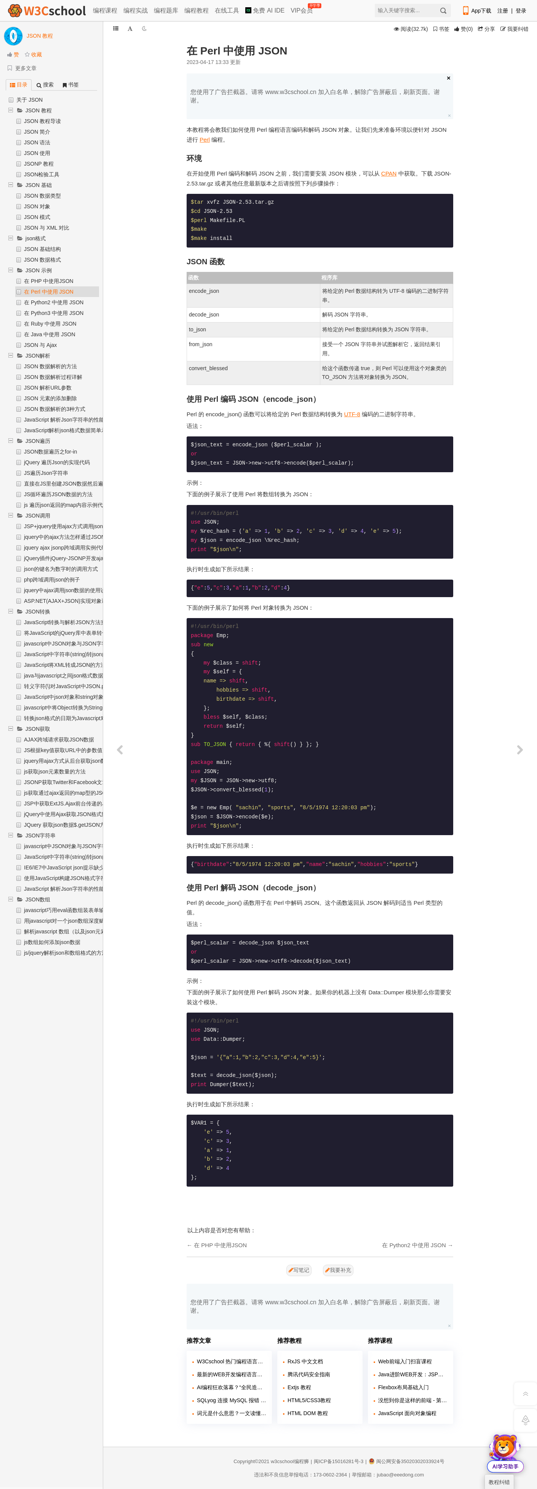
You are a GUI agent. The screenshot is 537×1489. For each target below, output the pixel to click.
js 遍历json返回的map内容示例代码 (66, 505)
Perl (205, 139)
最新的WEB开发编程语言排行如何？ (231, 1374)
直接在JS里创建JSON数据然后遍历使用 (71, 484)
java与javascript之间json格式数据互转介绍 (74, 676)
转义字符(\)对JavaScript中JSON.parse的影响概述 (83, 686)
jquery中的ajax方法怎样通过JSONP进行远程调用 (82, 537)
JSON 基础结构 (42, 249)
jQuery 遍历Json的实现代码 (57, 462)
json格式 (36, 238)
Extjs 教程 (299, 1387)
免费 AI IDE (264, 10)
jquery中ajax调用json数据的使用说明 (68, 590)
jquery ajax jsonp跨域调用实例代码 (65, 548)
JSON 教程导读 (42, 121)
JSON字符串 (41, 835)
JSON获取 (38, 729)
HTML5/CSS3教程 (309, 1400)
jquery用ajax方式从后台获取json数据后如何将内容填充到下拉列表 (102, 761)
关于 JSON (29, 100)
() (463, 29)
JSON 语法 (37, 142)
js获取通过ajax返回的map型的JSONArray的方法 (81, 793)
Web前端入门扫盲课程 (405, 1361)
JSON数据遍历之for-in (50, 452)
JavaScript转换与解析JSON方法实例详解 (73, 622)
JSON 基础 (39, 185)
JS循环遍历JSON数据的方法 (58, 494)
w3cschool (282, 1461)
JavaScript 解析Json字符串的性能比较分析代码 (80, 420)
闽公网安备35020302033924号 (406, 1461)
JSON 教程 (39, 110)
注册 (502, 11)
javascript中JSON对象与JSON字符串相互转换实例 (84, 644)
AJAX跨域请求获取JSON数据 (59, 740)
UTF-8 (352, 414)
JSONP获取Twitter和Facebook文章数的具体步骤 (81, 782)
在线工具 (227, 10)
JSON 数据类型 (42, 196)
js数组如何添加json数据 (52, 942)
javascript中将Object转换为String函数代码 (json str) (85, 708)
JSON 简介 (37, 132)
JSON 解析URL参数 (48, 388)
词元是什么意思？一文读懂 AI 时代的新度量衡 (231, 1413)
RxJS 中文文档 (305, 1361)
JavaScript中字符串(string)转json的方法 (71, 654)
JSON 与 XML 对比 (46, 228)
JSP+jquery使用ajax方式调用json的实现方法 (76, 526)
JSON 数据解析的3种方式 (54, 409)
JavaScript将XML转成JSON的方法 (65, 665)
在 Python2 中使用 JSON (53, 302)
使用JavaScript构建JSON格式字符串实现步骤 (78, 878)
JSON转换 (38, 612)
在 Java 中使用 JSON (49, 334)
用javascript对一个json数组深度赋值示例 (72, 921)
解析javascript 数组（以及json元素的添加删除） (81, 931)
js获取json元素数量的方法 (55, 771)
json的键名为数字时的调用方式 (61, 569)
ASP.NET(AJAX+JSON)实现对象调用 (68, 601)
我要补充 (338, 1270)
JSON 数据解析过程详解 (53, 377)
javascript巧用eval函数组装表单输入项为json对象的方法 (90, 910)
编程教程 (196, 10)
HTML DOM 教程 (308, 1413)
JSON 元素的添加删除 (50, 398)
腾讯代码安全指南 (309, 1374)
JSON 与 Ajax (40, 345)
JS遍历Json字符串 (46, 473)
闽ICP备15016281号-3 (338, 1461)
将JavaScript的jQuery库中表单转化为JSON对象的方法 (88, 633)
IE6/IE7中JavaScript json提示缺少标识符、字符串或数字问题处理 (101, 867)
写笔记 (299, 1270)
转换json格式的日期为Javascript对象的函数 (75, 718)
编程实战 (135, 10)
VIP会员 (302, 9)
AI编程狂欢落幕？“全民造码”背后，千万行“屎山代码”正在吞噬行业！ (231, 1387)
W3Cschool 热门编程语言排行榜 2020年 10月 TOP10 (231, 1361)
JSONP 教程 (39, 164)
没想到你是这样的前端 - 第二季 (413, 1400)
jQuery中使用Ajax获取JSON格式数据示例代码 (79, 814)
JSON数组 (38, 899)
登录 (521, 11)
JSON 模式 (37, 217)
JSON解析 (38, 356)
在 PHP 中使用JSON (49, 281)
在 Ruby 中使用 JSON (50, 324)
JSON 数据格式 (42, 260)
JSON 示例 (39, 270)
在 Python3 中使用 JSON (53, 313)
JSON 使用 (37, 153)
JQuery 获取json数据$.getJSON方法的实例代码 (80, 825)
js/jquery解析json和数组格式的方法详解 (71, 953)
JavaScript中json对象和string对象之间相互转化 (80, 697)
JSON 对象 (37, 206)
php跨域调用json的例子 (52, 580)
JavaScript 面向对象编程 (407, 1413)
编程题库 (166, 10)
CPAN (389, 173)
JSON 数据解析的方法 (50, 366)
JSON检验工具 (41, 174)
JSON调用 (38, 516)
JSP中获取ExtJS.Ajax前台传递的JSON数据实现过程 (86, 803)
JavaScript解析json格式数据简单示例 (68, 430)
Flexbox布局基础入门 (403, 1387)
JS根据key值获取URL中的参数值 (63, 750)
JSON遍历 (38, 441)
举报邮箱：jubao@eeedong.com (388, 1475)
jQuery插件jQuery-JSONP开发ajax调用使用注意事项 (86, 558)
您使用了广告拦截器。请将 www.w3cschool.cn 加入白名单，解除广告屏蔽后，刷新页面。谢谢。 (315, 96)
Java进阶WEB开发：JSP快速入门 (413, 1374)
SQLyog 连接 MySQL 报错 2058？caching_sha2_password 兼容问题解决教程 (231, 1400)
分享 (486, 29)
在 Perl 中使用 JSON (49, 292)
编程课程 (105, 10)
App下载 (476, 10)
